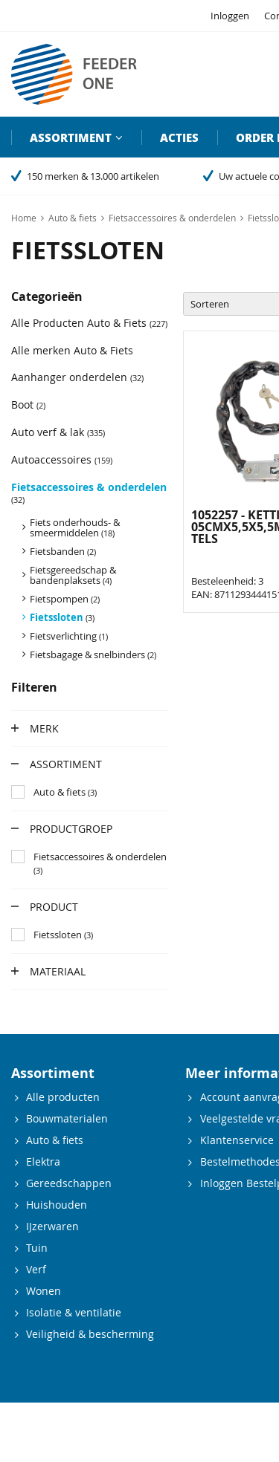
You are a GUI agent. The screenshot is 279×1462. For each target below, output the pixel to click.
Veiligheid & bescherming (90, 1334)
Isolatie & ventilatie (73, 1312)
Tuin (37, 1248)
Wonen (43, 1291)
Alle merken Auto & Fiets (72, 350)
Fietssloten (62, 617)
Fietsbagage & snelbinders (93, 654)
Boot (28, 404)
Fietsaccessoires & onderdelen (89, 492)
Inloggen (230, 15)
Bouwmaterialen (67, 1118)
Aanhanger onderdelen (77, 377)
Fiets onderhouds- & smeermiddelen (75, 527)
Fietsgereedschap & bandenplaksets (73, 575)
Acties (179, 137)
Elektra (43, 1161)
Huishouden (56, 1205)
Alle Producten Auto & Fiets (89, 323)
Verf (36, 1269)
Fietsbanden (63, 551)
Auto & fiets (54, 1140)
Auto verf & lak (58, 432)
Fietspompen (65, 598)
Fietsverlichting (69, 636)
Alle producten (63, 1097)
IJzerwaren (52, 1226)
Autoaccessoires (61, 459)
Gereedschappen (69, 1183)
